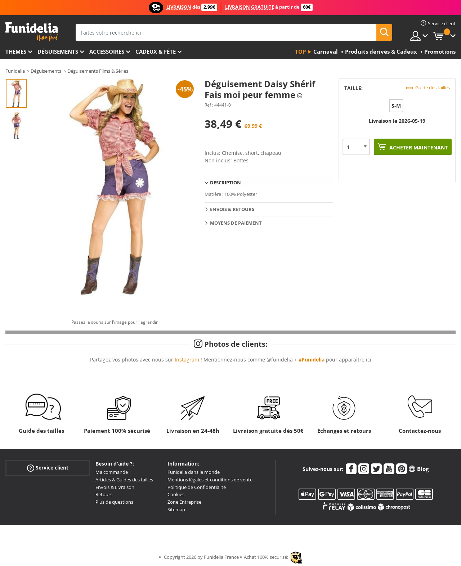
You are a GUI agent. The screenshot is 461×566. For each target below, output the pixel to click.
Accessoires (106, 51)
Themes (15, 51)
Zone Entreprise (184, 502)
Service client (47, 468)
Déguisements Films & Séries (97, 71)
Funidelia (15, 71)
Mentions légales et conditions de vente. (210, 479)
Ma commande (111, 472)
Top (300, 51)
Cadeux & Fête (155, 51)
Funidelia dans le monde (193, 472)
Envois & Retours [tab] (232, 209)
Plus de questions (114, 502)
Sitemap (176, 509)
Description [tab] (225, 182)
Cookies (175, 494)
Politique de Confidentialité (196, 487)
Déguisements (57, 51)
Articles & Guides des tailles (124, 479)
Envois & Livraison (114, 487)
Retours (103, 494)
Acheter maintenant (418, 147)
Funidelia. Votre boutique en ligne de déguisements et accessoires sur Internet (31, 31)
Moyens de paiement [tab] (236, 223)
